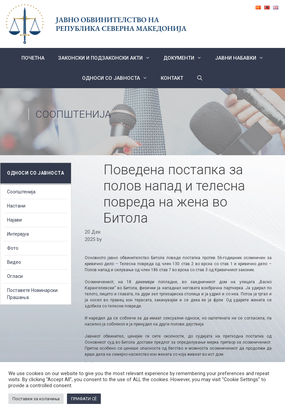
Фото (12, 248)
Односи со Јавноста (118, 78)
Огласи (15, 276)
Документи (185, 58)
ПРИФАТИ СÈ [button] (84, 398)
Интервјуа (18, 234)
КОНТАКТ (172, 78)
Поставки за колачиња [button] (36, 398)
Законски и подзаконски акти (107, 58)
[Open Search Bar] (200, 78)
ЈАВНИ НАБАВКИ (242, 58)
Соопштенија (73, 114)
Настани (16, 206)
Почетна (33, 58)
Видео (14, 262)
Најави (14, 220)
